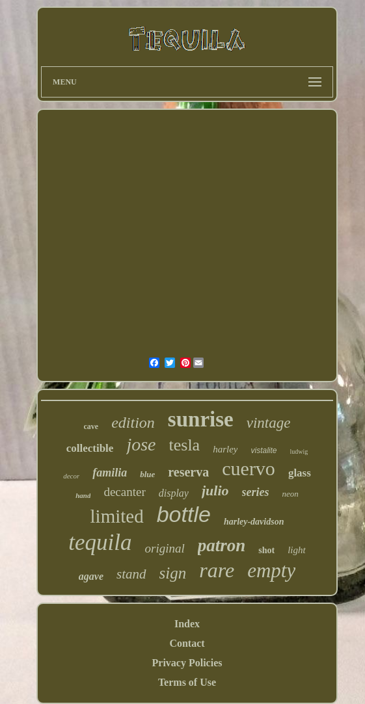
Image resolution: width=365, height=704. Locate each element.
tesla (184, 445)
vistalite (263, 450)
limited (117, 516)
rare (216, 570)
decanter (124, 492)
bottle (184, 514)
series (255, 492)
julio (215, 490)
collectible (90, 448)
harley (225, 449)
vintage (269, 423)
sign (173, 573)
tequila (99, 542)
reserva (188, 472)
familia (109, 472)
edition (133, 422)
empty (271, 570)
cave (91, 426)
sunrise (201, 419)
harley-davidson (254, 522)
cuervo (248, 468)
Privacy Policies (187, 662)
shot (266, 550)
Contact (186, 643)
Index (187, 623)
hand (82, 495)
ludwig (299, 451)
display (174, 493)
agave (91, 576)
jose (140, 444)
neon (290, 494)
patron (222, 545)
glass (299, 473)
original (165, 548)
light (297, 550)
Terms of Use (187, 682)
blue (147, 474)
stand (131, 574)
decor (71, 476)
